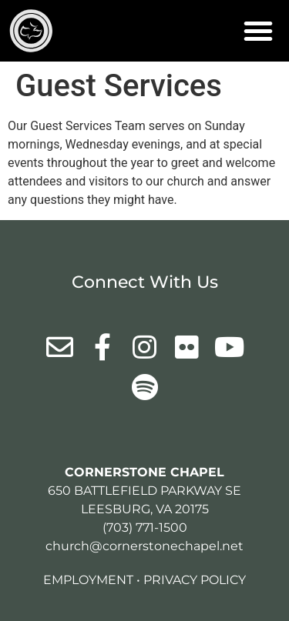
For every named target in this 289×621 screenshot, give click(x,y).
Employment (88, 580)
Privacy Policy (194, 580)
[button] (258, 31)
